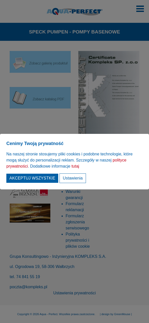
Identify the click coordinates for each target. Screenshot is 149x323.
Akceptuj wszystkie (32, 178)
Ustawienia (73, 178)
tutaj (75, 166)
